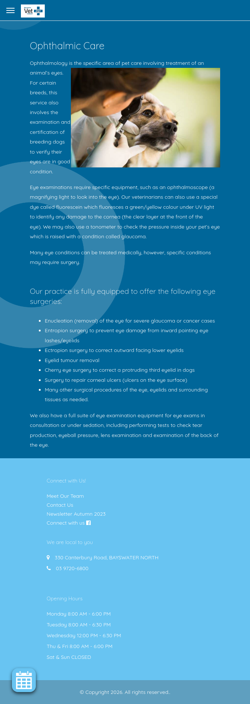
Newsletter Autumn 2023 (76, 513)
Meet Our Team (65, 496)
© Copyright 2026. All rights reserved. (124, 692)
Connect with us (66, 522)
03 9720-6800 (72, 568)
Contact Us (60, 505)
